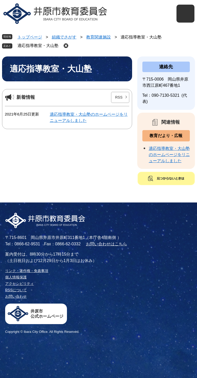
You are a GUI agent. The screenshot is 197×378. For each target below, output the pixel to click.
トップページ (29, 37)
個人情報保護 (16, 277)
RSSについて (16, 290)
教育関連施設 (98, 37)
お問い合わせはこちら (106, 244)
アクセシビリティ (19, 284)
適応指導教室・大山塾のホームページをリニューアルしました (169, 154)
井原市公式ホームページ (47, 313)
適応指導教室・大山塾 (37, 45)
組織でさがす (64, 37)
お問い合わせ (16, 296)
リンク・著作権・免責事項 (26, 271)
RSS (119, 97)
